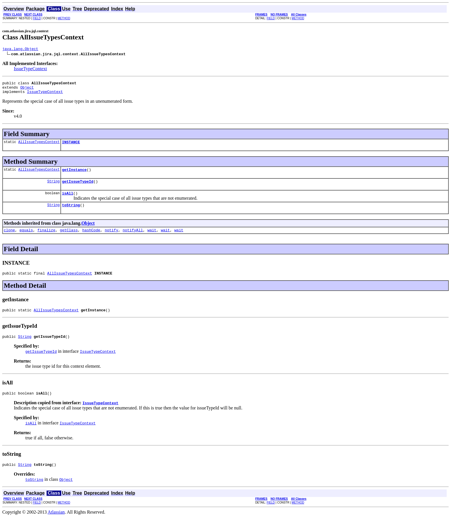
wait (151, 238)
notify (111, 238)
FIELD (37, 18)
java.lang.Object (20, 49)
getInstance (74, 174)
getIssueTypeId (77, 187)
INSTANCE (71, 146)
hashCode (91, 238)
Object (27, 89)
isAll (67, 200)
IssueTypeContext (30, 69)
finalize (46, 238)
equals (26, 238)
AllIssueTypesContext (39, 146)
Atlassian (56, 525)
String (53, 187)
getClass (69, 238)
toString (71, 212)
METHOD (64, 18)
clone (9, 238)
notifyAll (133, 238)
